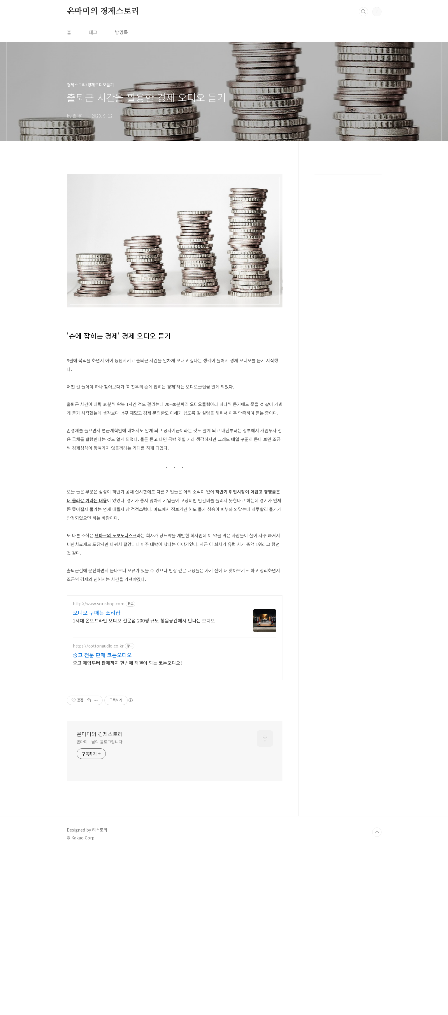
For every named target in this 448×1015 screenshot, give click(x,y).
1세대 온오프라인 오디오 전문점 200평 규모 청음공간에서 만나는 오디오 (144, 783)
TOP (377, 995)
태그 (93, 32)
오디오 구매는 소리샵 (96, 775)
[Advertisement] (174, 209)
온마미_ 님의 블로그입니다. (100, 905)
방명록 (121, 32)
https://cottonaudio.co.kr (98, 809)
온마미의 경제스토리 (103, 11)
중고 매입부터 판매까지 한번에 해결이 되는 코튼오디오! (127, 825)
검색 (363, 11)
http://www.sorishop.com (98, 766)
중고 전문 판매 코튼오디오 (102, 818)
